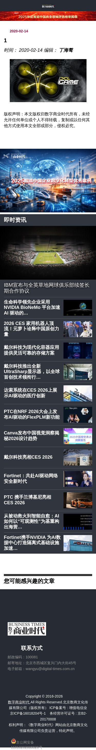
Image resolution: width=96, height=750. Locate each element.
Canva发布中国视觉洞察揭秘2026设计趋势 (31, 435)
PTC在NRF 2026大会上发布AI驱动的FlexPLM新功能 (32, 414)
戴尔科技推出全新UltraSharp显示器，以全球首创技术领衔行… (32, 372)
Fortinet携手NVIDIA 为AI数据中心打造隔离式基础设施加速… (32, 543)
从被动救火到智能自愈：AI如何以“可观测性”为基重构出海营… (31, 521)
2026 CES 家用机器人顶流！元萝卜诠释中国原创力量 (31, 329)
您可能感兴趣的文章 (29, 581)
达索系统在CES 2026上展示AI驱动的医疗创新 (30, 393)
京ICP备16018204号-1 (28, 713)
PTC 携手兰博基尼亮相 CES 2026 (27, 500)
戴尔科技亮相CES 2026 (28, 457)
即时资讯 (15, 220)
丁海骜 (66, 50)
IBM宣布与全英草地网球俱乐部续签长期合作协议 (47, 288)
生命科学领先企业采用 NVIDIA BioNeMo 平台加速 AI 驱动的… (32, 307)
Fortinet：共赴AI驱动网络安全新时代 (31, 478)
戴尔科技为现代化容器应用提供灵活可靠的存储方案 (31, 350)
